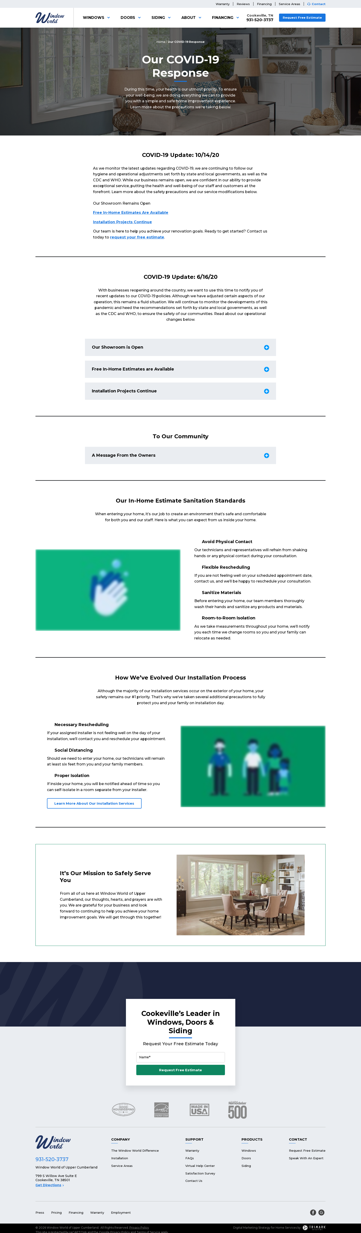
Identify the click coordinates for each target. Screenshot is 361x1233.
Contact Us (193, 1181)
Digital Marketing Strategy (251, 1227)
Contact (319, 4)
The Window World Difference (135, 1150)
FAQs (189, 1158)
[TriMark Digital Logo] (314, 1227)
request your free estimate (137, 237)
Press (39, 1212)
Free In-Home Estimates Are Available (130, 212)
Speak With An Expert (306, 1158)
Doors (131, 18)
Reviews (243, 4)
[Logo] (49, 17)
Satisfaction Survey (200, 1173)
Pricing (56, 1212)
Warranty (223, 4)
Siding (161, 18)
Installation (119, 1158)
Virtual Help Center (200, 1166)
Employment (121, 1212)
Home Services (286, 1227)
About (192, 18)
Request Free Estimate (302, 17)
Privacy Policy (139, 1227)
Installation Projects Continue (122, 222)
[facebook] (313, 1212)
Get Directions (49, 1185)
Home (161, 42)
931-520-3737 (259, 20)
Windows (97, 18)
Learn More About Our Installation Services (94, 803)
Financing (264, 4)
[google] (321, 1212)
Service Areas (289, 4)
